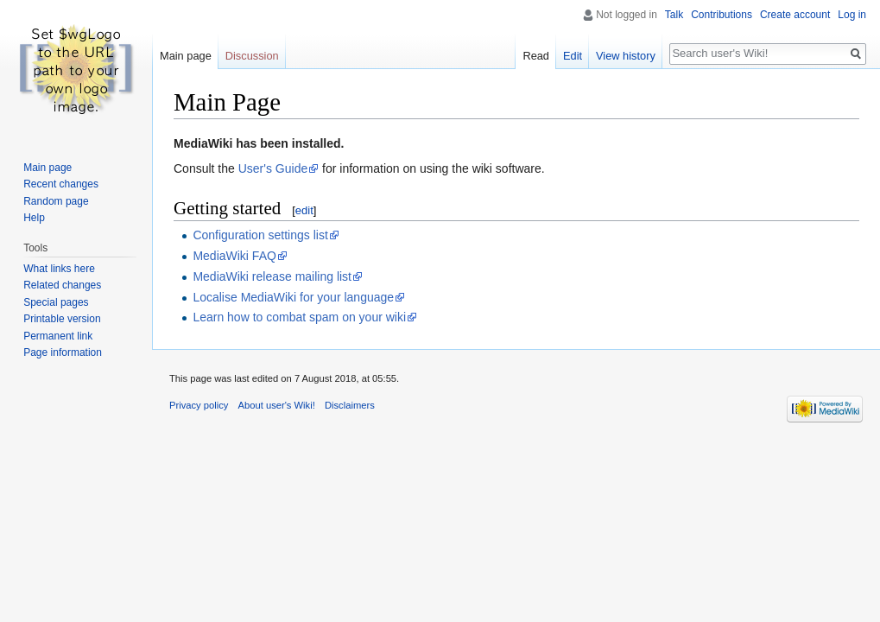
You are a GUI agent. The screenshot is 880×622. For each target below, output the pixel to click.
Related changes (62, 285)
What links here (59, 269)
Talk (674, 15)
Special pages (55, 302)
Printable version (61, 319)
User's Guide (272, 168)
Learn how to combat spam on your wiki (299, 317)
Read (535, 55)
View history (625, 55)
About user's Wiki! (276, 405)
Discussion (252, 55)
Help (34, 218)
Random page (55, 201)
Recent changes (60, 184)
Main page (186, 55)
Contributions (721, 15)
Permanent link (57, 336)
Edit (572, 55)
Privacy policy (198, 405)
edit (304, 210)
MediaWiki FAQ (234, 256)
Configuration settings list (260, 235)
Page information (62, 352)
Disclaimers (350, 405)
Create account (795, 15)
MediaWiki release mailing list (272, 276)
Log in (852, 15)
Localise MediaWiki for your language (293, 297)
